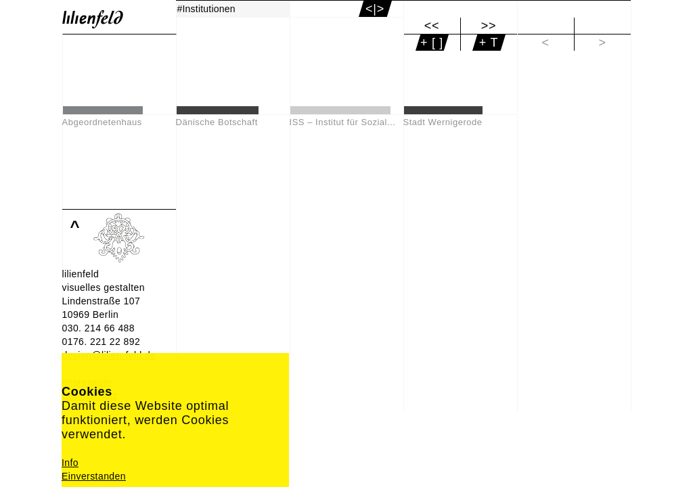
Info (70, 462)
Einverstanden (94, 476)
